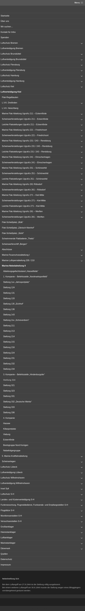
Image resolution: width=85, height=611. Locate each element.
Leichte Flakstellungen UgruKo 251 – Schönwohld (24, 179)
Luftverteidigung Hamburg (12, 81)
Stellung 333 (9, 407)
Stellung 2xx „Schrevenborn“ (16, 320)
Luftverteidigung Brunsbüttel (13, 59)
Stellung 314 (9, 380)
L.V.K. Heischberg (10, 108)
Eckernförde (8, 440)
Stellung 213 (9, 331)
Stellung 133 (9, 298)
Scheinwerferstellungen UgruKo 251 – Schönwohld (25, 173)
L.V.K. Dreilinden (9, 103)
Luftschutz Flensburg (10, 65)
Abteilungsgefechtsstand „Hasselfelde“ (20, 271)
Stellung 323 (9, 391)
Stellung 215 (9, 342)
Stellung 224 (9, 353)
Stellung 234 (9, 369)
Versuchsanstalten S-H (11, 521)
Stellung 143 (9, 315)
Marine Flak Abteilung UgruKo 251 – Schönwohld (24, 168)
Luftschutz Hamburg (10, 75)
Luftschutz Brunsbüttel (11, 54)
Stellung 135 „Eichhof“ (13, 304)
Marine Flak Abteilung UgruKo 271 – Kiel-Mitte (23, 195)
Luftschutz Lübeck (9, 467)
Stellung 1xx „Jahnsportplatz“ (16, 282)
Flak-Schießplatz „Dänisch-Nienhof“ (18, 228)
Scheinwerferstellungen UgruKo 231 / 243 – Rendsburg (27, 146)
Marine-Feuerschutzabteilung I (16, 255)
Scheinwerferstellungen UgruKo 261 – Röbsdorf (23, 190)
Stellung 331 (9, 396)
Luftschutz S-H (7, 494)
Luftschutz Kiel (7, 86)
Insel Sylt (5, 488)
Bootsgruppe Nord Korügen (15, 445)
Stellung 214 (9, 336)
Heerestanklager (8, 532)
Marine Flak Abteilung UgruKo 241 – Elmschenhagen (26, 157)
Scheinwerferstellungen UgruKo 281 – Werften (23, 217)
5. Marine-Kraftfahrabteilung (14, 456)
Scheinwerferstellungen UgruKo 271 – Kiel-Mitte (24, 200)
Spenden (5, 37)
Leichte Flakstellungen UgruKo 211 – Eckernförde (24, 124)
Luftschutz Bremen (9, 43)
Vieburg (6, 434)
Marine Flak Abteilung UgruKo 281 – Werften (22, 211)
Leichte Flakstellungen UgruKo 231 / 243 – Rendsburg (26, 152)
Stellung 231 (9, 358)
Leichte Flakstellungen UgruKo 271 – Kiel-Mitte (23, 206)
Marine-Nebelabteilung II (14, 266)
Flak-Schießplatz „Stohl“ (13, 233)
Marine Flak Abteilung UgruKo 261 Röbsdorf (22, 184)
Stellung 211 (9, 326)
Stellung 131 (9, 293)
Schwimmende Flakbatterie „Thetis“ (18, 238)
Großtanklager (7, 527)
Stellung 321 (9, 385)
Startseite (5, 16)
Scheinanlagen (9, 461)
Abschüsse (7, 249)
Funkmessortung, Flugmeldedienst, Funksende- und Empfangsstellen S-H (34, 505)
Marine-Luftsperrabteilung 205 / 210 (18, 260)
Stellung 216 (9, 347)
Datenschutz (6, 559)
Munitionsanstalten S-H (11, 516)
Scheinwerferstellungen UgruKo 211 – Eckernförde (25, 119)
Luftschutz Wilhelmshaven (13, 478)
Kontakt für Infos (8, 32)
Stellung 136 (9, 309)
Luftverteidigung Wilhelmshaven (15, 483)
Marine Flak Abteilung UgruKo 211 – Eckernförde (24, 113)
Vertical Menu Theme (47, 609)
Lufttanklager (7, 537)
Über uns (5, 21)
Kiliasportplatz (9, 429)
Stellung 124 (9, 287)
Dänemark (5, 548)
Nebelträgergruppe (11, 450)
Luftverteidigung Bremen (12, 48)
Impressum (6, 565)
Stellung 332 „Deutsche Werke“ (17, 402)
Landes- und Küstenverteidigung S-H (17, 499)
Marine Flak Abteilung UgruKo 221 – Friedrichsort (24, 130)
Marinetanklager (8, 543)
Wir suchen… (7, 27)
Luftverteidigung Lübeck (11, 472)
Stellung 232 (9, 364)
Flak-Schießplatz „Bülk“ (12, 222)
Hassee (6, 423)
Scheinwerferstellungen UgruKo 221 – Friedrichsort (25, 135)
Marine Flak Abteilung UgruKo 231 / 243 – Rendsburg (26, 141)
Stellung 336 (9, 412)
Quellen (4, 554)
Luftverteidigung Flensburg (13, 70)
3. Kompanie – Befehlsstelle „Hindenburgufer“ (24, 374)
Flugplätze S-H (7, 510)
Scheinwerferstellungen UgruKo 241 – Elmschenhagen (27, 162)
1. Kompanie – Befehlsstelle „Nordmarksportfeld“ (25, 277)
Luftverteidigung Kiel (11, 92)
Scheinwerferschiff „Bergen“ (14, 244)
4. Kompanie (9, 418)
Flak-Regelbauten (10, 97)
